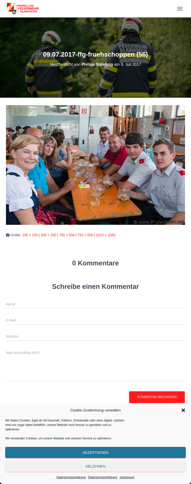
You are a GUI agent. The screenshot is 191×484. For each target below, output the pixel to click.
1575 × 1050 (105, 235)
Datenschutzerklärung (71, 477)
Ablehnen (96, 466)
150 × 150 (30, 235)
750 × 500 (67, 235)
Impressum (127, 477)
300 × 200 (48, 235)
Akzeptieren (95, 452)
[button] (183, 410)
